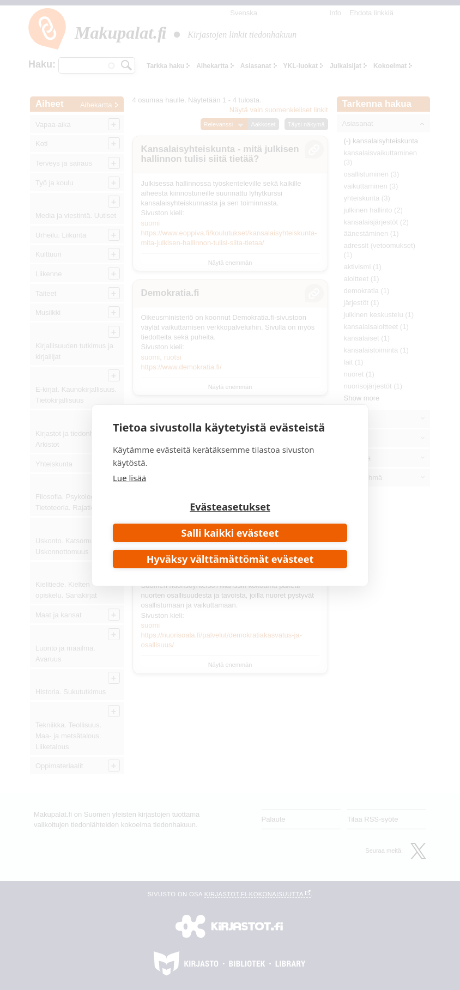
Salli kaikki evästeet (230, 532)
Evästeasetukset (230, 506)
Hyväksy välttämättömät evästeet (230, 559)
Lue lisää (129, 477)
